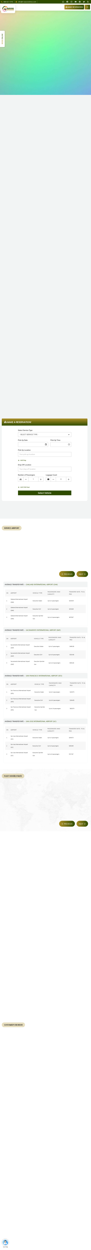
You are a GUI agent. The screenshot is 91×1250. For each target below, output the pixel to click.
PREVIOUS (67, 574)
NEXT (82, 574)
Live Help (5, 1243)
